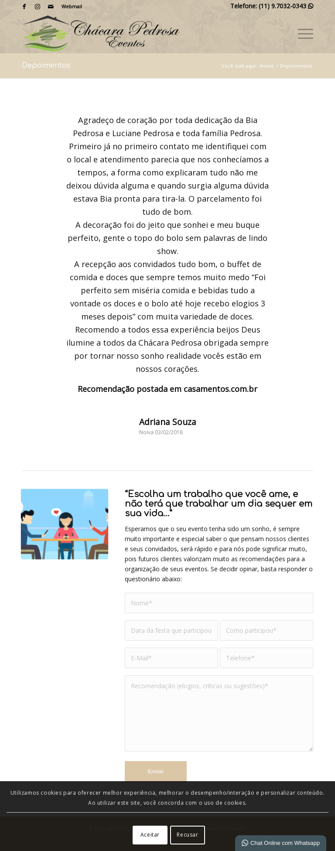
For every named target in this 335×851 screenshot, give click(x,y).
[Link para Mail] (50, 6)
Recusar (187, 834)
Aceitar (150, 834)
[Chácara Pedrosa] (101, 33)
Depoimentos (46, 65)
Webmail (72, 6)
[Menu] (301, 33)
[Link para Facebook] (24, 6)
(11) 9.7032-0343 (286, 6)
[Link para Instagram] (37, 6)
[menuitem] (69, 6)
